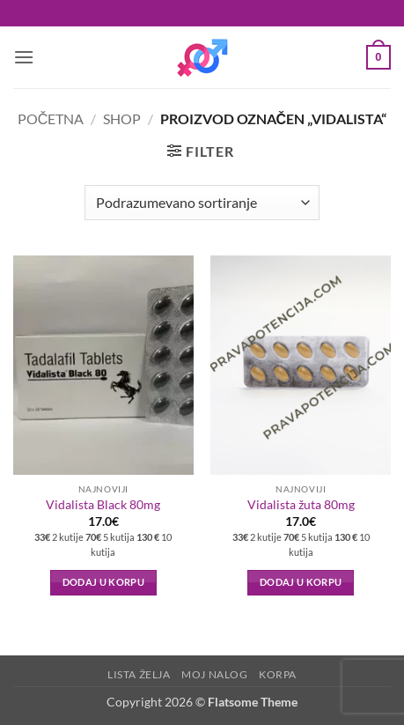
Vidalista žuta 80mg (301, 505)
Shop (122, 118)
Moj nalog (214, 674)
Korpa (278, 674)
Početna (51, 118)
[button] (23, 56)
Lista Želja (139, 674)
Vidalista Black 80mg (103, 505)
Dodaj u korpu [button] (103, 582)
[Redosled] (202, 202)
